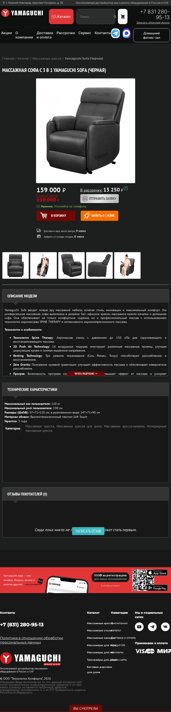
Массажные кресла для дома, (80, 426)
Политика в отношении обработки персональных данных (31, 640)
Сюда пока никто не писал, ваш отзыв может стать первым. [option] (86, 529)
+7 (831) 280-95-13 (22, 624)
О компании (24, 35)
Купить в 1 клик (99, 215)
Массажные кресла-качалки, (125, 426)
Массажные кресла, (41, 426)
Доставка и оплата (45, 35)
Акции (6, 33)
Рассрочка (66, 33)
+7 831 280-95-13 (155, 14)
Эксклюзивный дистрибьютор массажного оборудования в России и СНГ (122, 2)
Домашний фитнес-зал (151, 35)
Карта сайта (119, 659)
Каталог (116, 630)
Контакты (103, 33)
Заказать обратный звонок (153, 22)
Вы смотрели (85, 708)
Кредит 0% (118, 645)
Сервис (84, 33)
